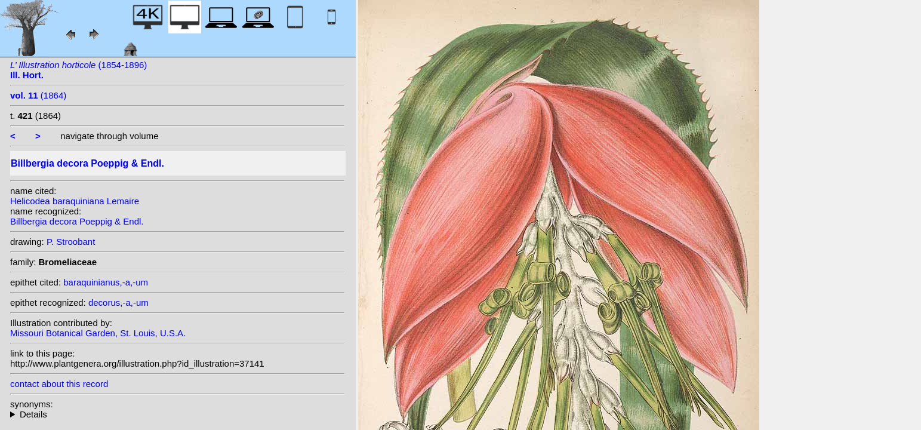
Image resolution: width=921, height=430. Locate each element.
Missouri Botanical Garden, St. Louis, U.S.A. (98, 333)
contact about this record (59, 384)
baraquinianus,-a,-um (105, 282)
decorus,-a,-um (118, 302)
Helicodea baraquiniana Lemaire (74, 201)
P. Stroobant (71, 241)
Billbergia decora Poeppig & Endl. (76, 221)
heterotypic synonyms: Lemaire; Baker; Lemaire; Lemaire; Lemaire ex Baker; (177, 414)
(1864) (38, 95)
